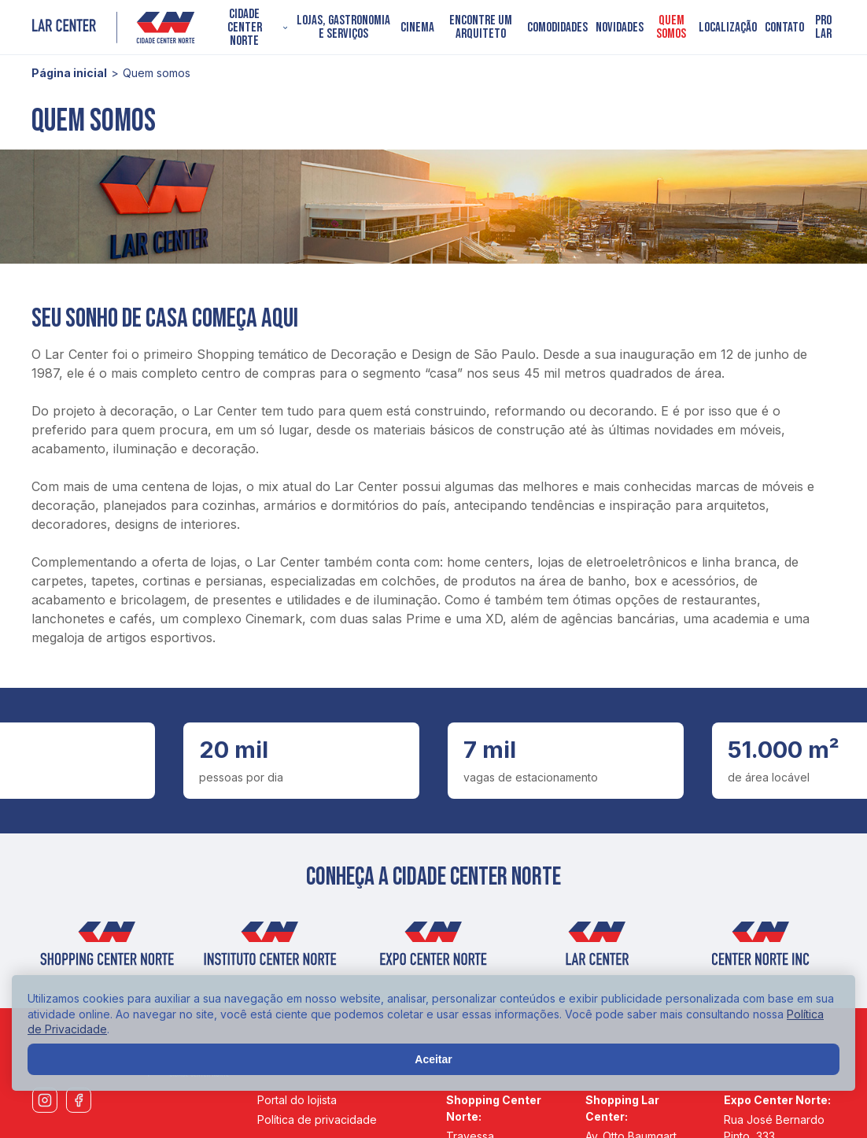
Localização (728, 28)
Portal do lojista (297, 1100)
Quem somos (671, 27)
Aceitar (433, 1059)
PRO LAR (823, 27)
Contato (784, 28)
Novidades (620, 28)
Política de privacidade (317, 1119)
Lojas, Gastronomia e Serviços (343, 27)
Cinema (417, 28)
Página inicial (69, 72)
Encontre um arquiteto (480, 27)
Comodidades (557, 28)
